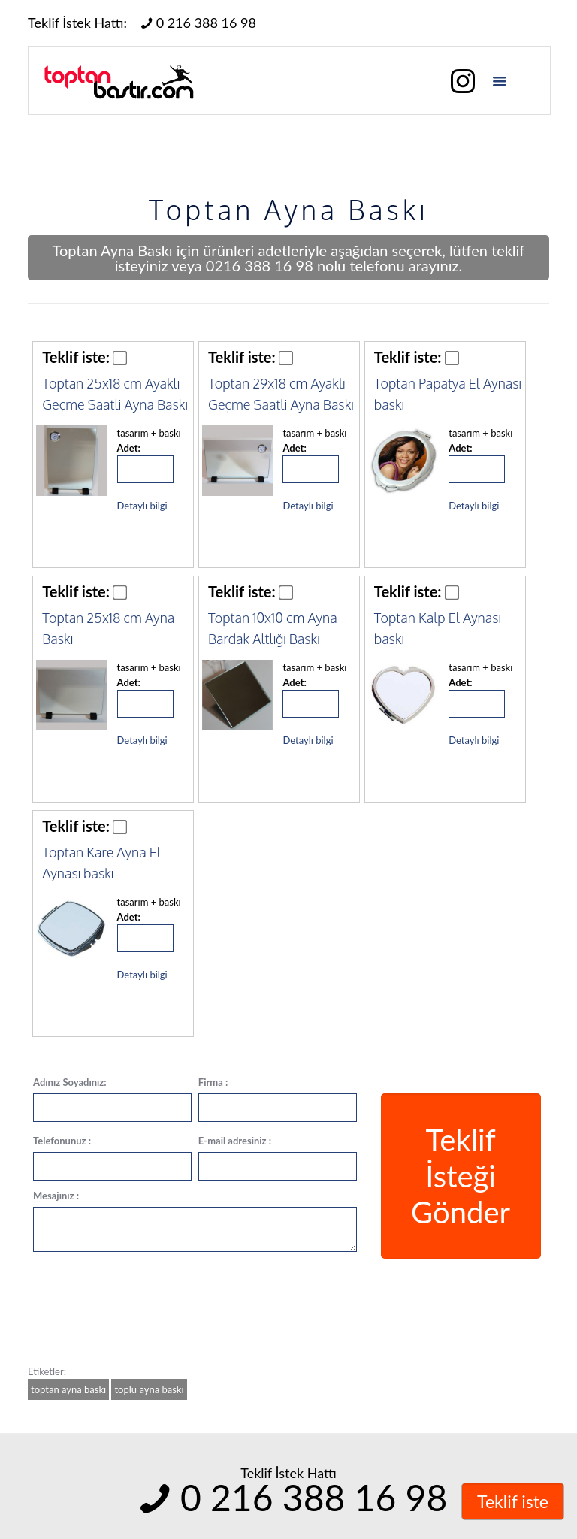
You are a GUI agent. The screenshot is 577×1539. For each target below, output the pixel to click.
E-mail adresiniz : (234, 1141)
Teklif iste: (76, 356)
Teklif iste (512, 1501)
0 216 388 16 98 (196, 22)
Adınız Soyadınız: (70, 1082)
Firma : (213, 1082)
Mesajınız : (56, 1196)
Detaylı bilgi (142, 506)
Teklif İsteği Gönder (460, 1176)
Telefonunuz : (62, 1141)
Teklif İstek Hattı (288, 1473)
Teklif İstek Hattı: (77, 22)
